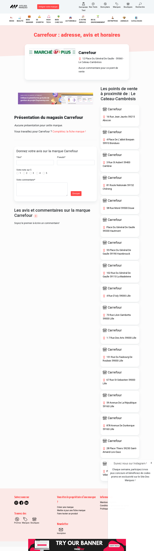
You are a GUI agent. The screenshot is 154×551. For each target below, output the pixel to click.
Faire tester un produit (67, 518)
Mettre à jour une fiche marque (71, 514)
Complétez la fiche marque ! (69, 135)
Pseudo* (61, 161)
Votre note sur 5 (23, 174)
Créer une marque (65, 511)
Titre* (19, 161)
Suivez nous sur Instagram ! (130, 463)
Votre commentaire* (25, 184)
